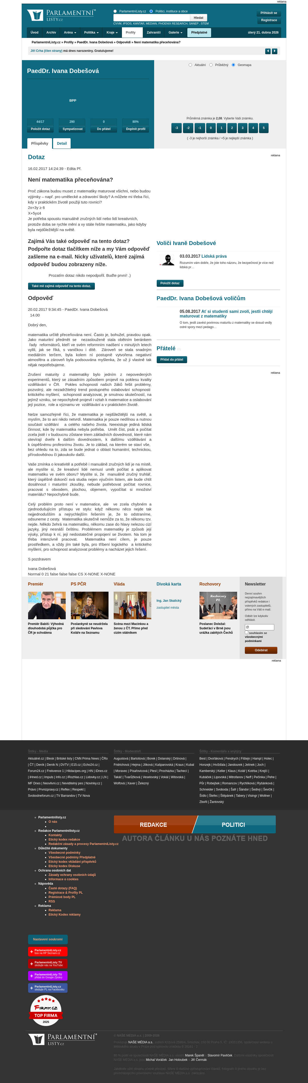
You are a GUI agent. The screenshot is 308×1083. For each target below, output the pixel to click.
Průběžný (218, 65)
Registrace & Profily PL (66, 892)
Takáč (118, 777)
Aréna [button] (70, 32)
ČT (32, 765)
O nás (53, 822)
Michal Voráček (156, 1060)
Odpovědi (123, 42)
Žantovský (217, 802)
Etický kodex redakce (64, 839)
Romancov (229, 783)
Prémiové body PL (62, 897)
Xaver (131, 783)
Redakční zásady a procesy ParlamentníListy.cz (84, 844)
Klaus (232, 771)
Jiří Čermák (199, 1060)
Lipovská (220, 777)
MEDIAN (151, 23)
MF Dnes (34, 783)
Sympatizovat (72, 129)
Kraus (180, 765)
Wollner (265, 795)
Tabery (240, 795)
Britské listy (64, 758)
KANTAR (138, 23)
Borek (151, 758)
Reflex (65, 789)
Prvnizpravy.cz (49, 789)
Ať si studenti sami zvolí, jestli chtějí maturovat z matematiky (226, 313)
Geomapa (241, 65)
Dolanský (164, 758)
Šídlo (202, 795)
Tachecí (181, 771)
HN (90, 771)
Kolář (241, 771)
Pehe (270, 777)
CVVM (117, 23)
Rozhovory (210, 584)
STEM (205, 23)
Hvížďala (219, 765)
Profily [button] (132, 32)
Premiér (36, 584)
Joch (260, 765)
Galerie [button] (175, 32)
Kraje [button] (112, 32)
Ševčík (267, 789)
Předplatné (199, 32)
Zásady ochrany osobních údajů (72, 875)
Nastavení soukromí (48, 939)
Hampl (257, 758)
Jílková (148, 765)
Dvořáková (215, 758)
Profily (68, 42)
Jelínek (250, 765)
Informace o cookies (64, 879)
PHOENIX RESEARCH (173, 23)
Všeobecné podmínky (64, 852)
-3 (176, 128)
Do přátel (104, 129)
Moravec (121, 771)
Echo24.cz (90, 765)
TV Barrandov (65, 795)
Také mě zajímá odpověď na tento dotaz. (61, 286)
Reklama (55, 910)
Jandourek (235, 765)
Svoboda (222, 789)
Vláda (119, 584)
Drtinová (179, 758)
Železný (143, 783)
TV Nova (84, 795)
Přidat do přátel (172, 359)
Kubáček (205, 777)
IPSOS (127, 23)
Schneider (206, 789)
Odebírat (261, 650)
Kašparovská (164, 765)
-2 (188, 128)
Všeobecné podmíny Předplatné (72, 857)
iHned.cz (36, 777)
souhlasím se (256, 636)
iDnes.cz (101, 771)
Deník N (52, 765)
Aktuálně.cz (36, 758)
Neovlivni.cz (51, 783)
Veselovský (150, 777)
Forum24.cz (36, 771)
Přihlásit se (269, 13)
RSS (52, 901)
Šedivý (256, 789)
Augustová (121, 758)
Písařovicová (138, 771)
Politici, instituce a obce (168, 11)
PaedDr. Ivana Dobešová (95, 42)
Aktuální (197, 65)
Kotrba (252, 771)
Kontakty (55, 835)
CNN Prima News (87, 758)
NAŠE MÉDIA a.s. (140, 1042)
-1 (199, 128)
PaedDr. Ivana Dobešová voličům (201, 298)
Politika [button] (91, 32)
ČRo (105, 758)
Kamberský (207, 771)
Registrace (269, 20)
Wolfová (119, 783)
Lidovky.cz (93, 777)
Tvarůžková (132, 777)
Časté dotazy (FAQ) (63, 888)
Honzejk (205, 765)
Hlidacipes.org (76, 771)
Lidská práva (203, 256)
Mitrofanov (236, 777)
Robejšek (213, 783)
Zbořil (203, 802)
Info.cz (60, 777)
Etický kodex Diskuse (64, 866)
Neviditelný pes (72, 783)
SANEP (193, 23)
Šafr (233, 789)
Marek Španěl (194, 1055)
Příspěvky (39, 143)
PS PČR (78, 584)
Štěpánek (227, 795)
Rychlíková (247, 783)
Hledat (198, 18)
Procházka (166, 771)
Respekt (78, 789)
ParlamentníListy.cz (129, 11)
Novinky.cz (93, 783)
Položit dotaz (40, 129)
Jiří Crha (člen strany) (46, 51)
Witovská (177, 777)
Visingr (252, 795)
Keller (222, 771)
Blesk (50, 758)
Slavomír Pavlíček (219, 1055)
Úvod (34, 32)
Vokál (164, 777)
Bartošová (138, 758)
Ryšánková (264, 783)
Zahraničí (154, 32)
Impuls (48, 777)
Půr (201, 783)
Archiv (51, 32)
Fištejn (245, 758)
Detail (62, 143)
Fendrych (232, 758)
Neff (248, 777)
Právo (32, 789)
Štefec (213, 795)
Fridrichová (121, 765)
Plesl (153, 771)
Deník (40, 765)
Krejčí (264, 771)
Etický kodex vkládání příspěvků (72, 862)
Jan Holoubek (178, 1060)
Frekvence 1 (56, 771)
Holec (268, 758)
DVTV (65, 765)
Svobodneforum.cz (41, 795)
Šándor (244, 789)
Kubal (190, 765)
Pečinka (259, 777)
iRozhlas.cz (75, 777)
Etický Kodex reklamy (65, 914)
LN (104, 777)
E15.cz (76, 765)
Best (202, 758)
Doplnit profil (135, 129)
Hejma (135, 765)
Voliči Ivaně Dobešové (186, 243)
